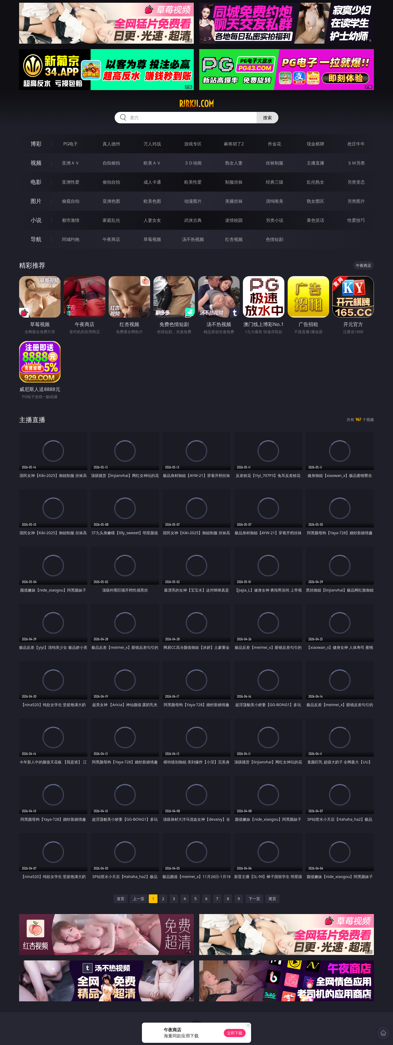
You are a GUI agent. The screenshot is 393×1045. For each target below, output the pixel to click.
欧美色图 (152, 201)
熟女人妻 (234, 163)
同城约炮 (70, 239)
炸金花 (274, 144)
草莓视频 (152, 239)
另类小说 (274, 220)
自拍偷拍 (111, 163)
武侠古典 (193, 220)
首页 (120, 898)
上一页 (138, 898)
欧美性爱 (193, 182)
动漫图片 (193, 201)
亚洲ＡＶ (70, 163)
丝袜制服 (274, 163)
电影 (36, 182)
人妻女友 (152, 220)
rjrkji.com (196, 103)
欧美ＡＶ (152, 163)
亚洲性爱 (70, 182)
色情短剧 (274, 239)
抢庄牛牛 (356, 144)
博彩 (36, 143)
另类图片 (356, 201)
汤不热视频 (193, 239)
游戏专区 (193, 144)
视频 (36, 162)
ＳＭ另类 (356, 163)
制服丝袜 (234, 182)
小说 (36, 220)
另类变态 (356, 182)
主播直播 (315, 163)
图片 (36, 201)
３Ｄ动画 (193, 163)
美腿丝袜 (234, 201)
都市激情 (70, 220)
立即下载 (234, 1032)
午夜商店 (111, 239)
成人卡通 (152, 182)
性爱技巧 (356, 220)
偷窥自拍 (70, 201)
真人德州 (111, 144)
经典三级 (274, 182)
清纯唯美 (274, 201)
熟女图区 (315, 201)
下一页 (254, 898)
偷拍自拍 (111, 182)
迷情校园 (234, 220)
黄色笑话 (315, 220)
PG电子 (70, 144)
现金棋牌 (315, 144)
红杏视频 (234, 239)
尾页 (272, 898)
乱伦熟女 (315, 182)
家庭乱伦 (111, 220)
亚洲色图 (111, 201)
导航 (36, 239)
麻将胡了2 (234, 144)
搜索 (267, 118)
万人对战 (152, 144)
